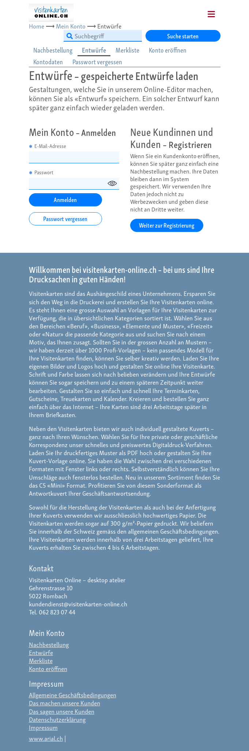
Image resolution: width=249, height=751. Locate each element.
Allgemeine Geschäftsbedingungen (72, 694)
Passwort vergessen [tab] (97, 61)
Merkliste (41, 660)
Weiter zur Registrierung (167, 225)
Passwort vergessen (65, 218)
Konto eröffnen (48, 668)
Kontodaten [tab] (48, 61)
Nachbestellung (49, 644)
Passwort (41, 172)
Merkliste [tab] (127, 50)
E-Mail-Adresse (47, 146)
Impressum (43, 727)
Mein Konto (71, 26)
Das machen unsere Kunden (64, 703)
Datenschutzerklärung (57, 719)
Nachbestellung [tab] (52, 50)
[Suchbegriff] (103, 36)
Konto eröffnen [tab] (167, 50)
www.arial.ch (46, 738)
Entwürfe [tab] (94, 50)
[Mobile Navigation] (202, 11)
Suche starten (183, 36)
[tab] (53, 50)
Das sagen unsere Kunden (61, 711)
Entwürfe (41, 652)
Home (36, 26)
